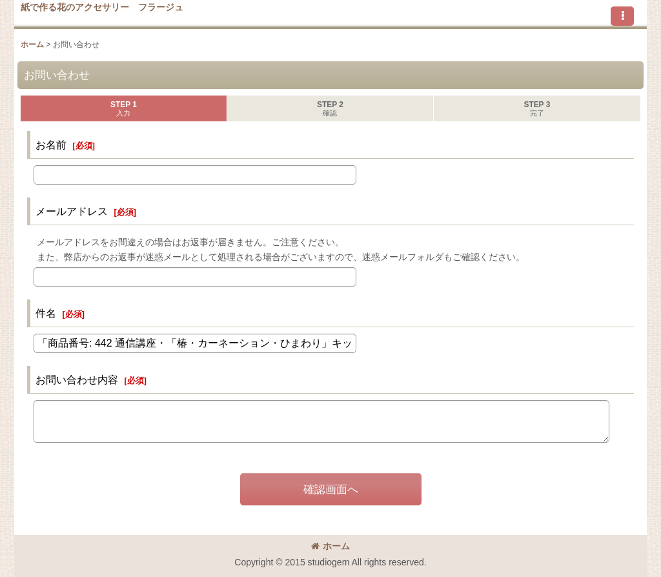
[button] (622, 16)
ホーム (330, 546)
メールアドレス (72, 211)
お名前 (51, 144)
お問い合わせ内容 (77, 379)
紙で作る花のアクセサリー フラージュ (102, 7)
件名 (46, 313)
